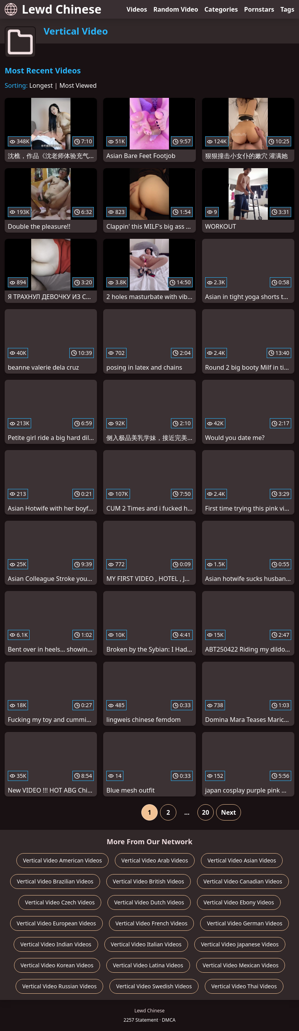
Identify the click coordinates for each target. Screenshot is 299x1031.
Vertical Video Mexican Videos (241, 965)
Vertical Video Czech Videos (60, 902)
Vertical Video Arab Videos (154, 860)
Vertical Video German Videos (244, 923)
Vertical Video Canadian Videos (243, 881)
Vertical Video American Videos (62, 860)
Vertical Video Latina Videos (148, 965)
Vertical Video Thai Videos (244, 986)
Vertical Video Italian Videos (146, 944)
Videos (137, 9)
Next (228, 812)
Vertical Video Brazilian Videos (55, 881)
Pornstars (259, 9)
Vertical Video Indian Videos (55, 944)
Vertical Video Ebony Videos (239, 902)
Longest (41, 85)
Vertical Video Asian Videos (242, 860)
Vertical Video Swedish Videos (154, 986)
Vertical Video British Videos (148, 881)
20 (205, 812)
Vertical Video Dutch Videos (149, 902)
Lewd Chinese (53, 9)
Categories (221, 9)
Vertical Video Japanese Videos (240, 944)
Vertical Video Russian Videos (59, 986)
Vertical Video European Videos (56, 923)
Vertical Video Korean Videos (57, 965)
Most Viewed (78, 85)
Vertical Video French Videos (152, 923)
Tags (287, 9)
